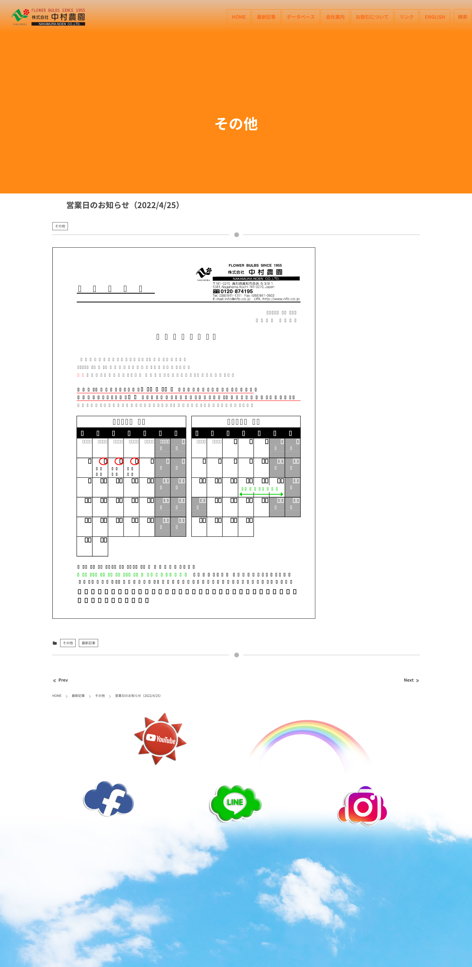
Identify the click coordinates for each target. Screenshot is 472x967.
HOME (239, 16)
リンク (407, 16)
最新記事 (266, 16)
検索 (463, 16)
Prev (60, 680)
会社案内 (335, 16)
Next (412, 680)
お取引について (372, 16)
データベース (301, 16)
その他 (60, 226)
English (435, 16)
